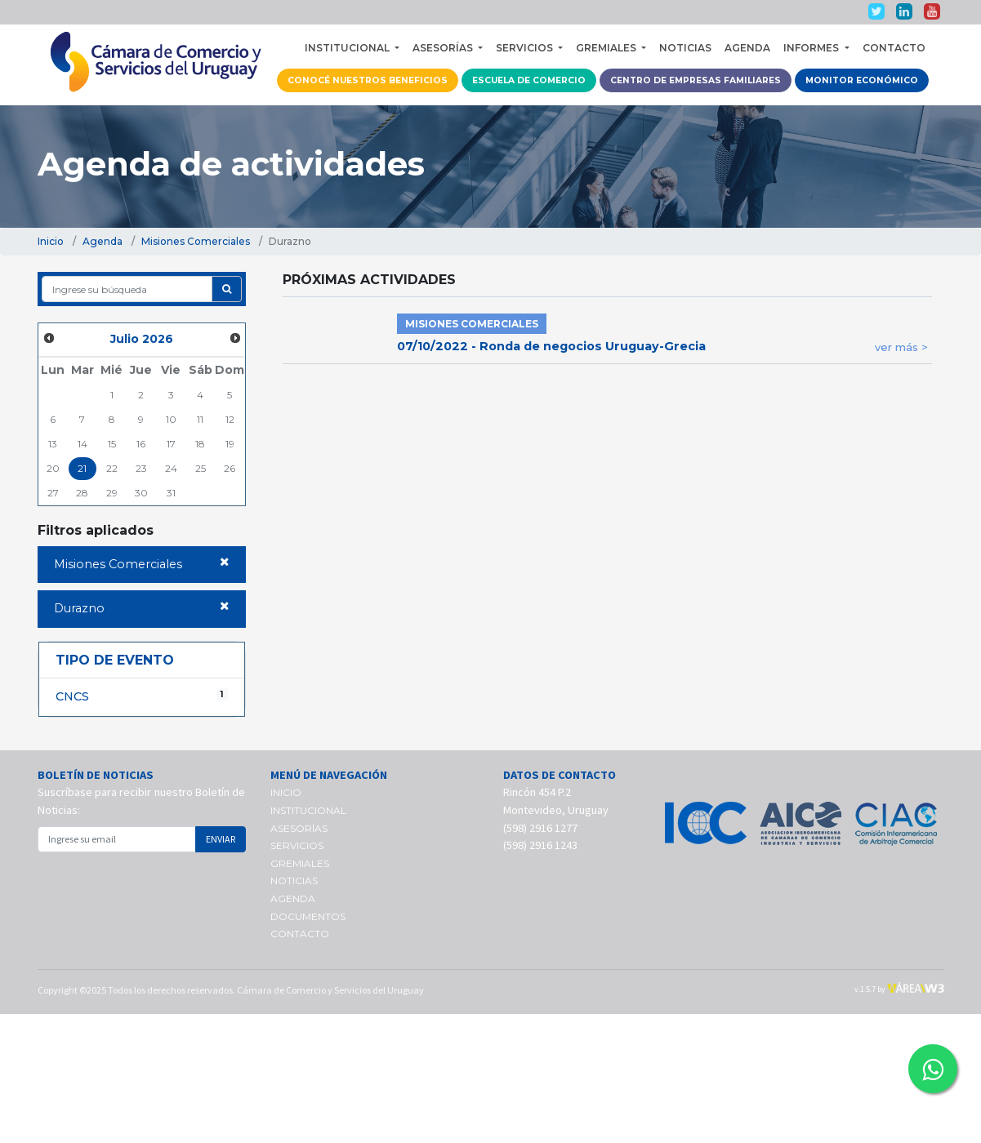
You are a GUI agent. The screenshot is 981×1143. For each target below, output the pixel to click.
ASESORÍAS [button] (443, 48)
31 (171, 493)
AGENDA (747, 48)
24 (171, 468)
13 (52, 444)
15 (112, 444)
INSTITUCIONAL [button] (348, 48)
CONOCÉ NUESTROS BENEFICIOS (368, 80)
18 (200, 444)
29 (112, 493)
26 (229, 468)
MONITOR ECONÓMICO (861, 80)
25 (200, 468)
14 (82, 444)
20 (53, 468)
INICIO (285, 792)
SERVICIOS (296, 845)
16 (140, 444)
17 (171, 444)
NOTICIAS (685, 48)
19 (229, 444)
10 (171, 419)
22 (112, 468)
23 (141, 468)
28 (82, 493)
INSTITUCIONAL (308, 810)
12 (229, 419)
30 (141, 493)
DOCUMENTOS (308, 916)
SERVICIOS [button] (525, 48)
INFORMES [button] (812, 48)
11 (200, 419)
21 (82, 468)
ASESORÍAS (299, 828)
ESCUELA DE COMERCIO (529, 80)
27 (53, 493)
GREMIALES (299, 863)
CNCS (142, 696)
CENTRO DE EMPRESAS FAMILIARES (695, 80)
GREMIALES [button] (607, 48)
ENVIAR (220, 839)
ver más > (901, 347)
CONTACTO (894, 48)
